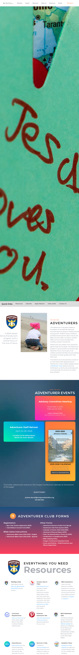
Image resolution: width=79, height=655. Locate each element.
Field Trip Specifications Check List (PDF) (57, 534)
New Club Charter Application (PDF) (19, 525)
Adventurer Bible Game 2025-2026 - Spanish (22, 536)
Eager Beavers (40, 303)
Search (71, 3)
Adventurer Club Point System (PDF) (55, 527)
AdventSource (23, 645)
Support (27, 3)
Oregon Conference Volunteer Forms (56, 541)
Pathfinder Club (56, 366)
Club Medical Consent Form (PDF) (18, 527)
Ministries (19, 3)
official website (67, 624)
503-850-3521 (39, 500)
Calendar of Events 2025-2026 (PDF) (55, 530)
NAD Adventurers (49, 586)
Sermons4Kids (48, 647)
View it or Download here (60, 472)
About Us (43, 3)
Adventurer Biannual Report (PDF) (55, 532)
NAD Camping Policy (50, 538)
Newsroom (35, 3)
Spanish (72, 598)
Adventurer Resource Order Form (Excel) (57, 525)
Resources (52, 3)
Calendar (29, 303)
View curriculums (24, 618)
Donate (60, 3)
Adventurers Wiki (49, 604)
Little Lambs (52, 303)
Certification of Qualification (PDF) (55, 536)
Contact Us (62, 303)
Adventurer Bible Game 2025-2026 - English (22, 534)
